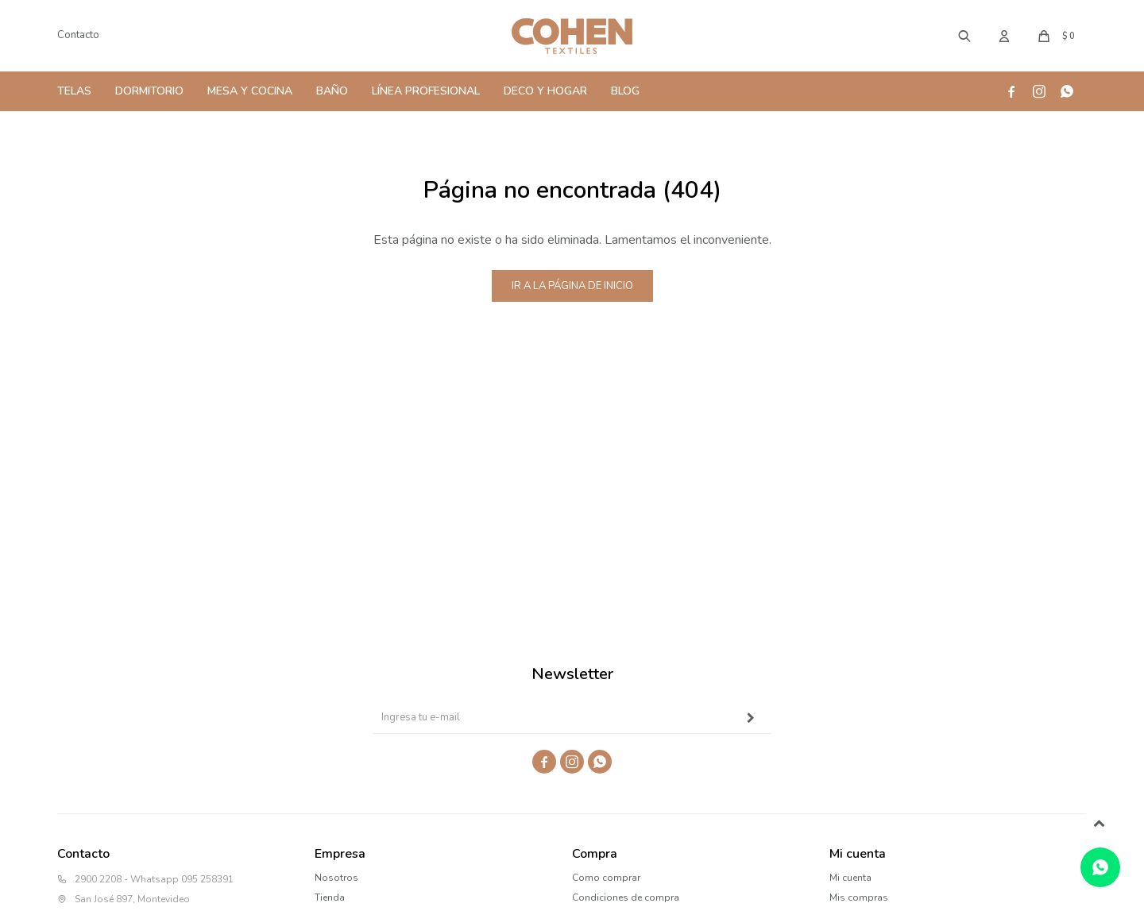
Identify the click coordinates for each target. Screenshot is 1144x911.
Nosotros (336, 877)
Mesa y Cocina (249, 90)
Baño (332, 90)
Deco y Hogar (545, 90)
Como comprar (606, 877)
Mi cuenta (850, 877)
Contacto (78, 35)
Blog (625, 90)
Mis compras (858, 897)
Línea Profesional (426, 90)
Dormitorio (149, 90)
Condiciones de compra (625, 897)
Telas (74, 90)
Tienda (330, 897)
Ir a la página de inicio (572, 286)
